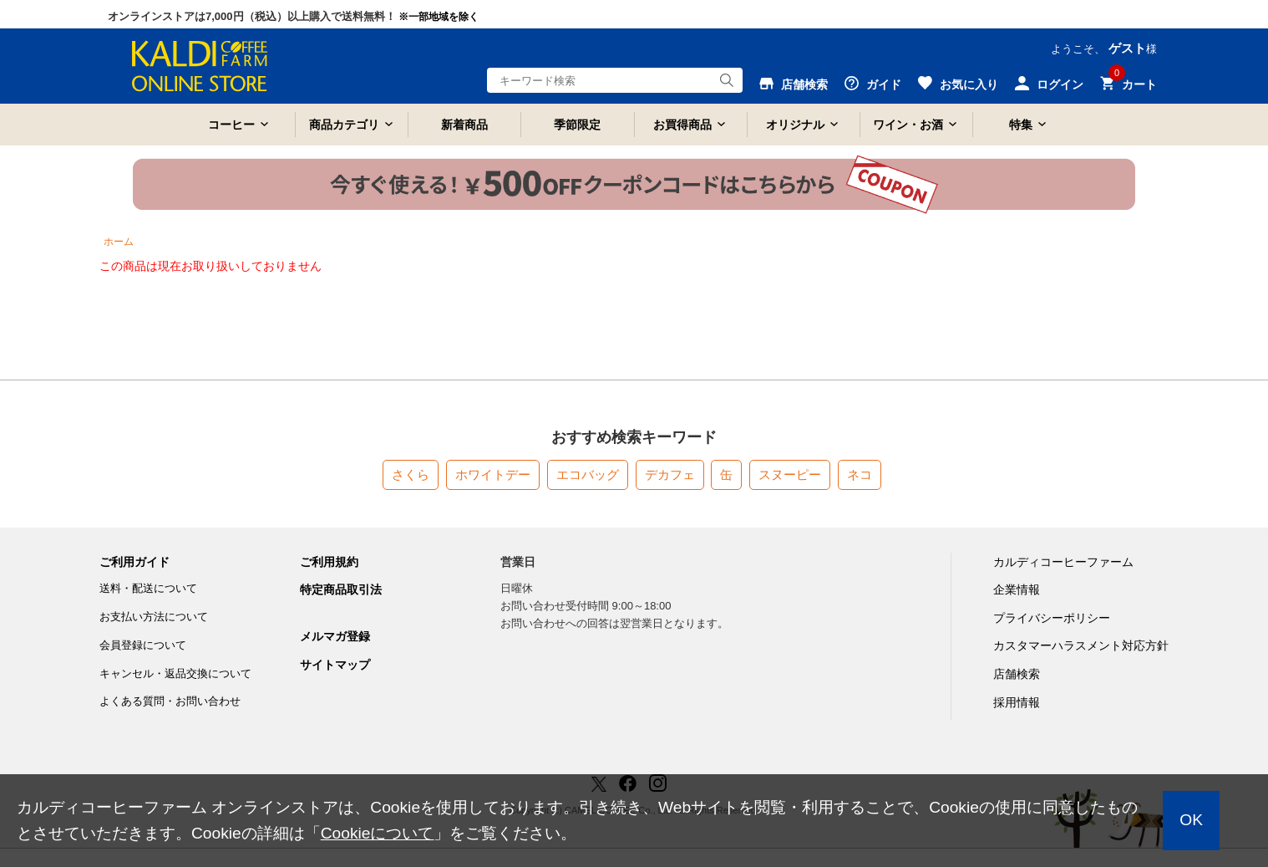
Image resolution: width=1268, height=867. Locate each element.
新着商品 (464, 124)
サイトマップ (335, 664)
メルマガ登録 (335, 636)
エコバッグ (587, 474)
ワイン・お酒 (908, 124)
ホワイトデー (492, 474)
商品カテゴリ (344, 124)
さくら (410, 474)
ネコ (859, 474)
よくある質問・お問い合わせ (170, 701)
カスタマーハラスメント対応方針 (1081, 645)
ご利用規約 (329, 562)
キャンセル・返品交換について (175, 673)
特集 (1020, 124)
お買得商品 (682, 124)
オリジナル (795, 124)
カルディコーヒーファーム (1063, 562)
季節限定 (577, 124)
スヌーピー (789, 474)
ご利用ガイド (134, 562)
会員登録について (142, 645)
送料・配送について (148, 588)
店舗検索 (1016, 674)
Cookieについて (377, 833)
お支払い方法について (153, 616)
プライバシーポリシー (1051, 618)
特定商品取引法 (341, 589)
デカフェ (670, 474)
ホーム (119, 241)
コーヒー (231, 124)
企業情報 (1016, 589)
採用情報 (1016, 702)
